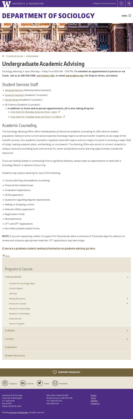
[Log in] (121, 3)
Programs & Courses (14, 56)
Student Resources (15, 355)
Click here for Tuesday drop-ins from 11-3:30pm (38, 116)
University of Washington (18, 412)
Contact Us (95, 403)
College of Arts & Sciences (104, 3)
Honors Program (16, 323)
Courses (9, 338)
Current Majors (16, 288)
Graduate (10, 330)
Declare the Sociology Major (22, 283)
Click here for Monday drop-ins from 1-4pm (35, 112)
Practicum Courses (17, 303)
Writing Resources (17, 298)
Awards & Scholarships (19, 313)
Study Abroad (15, 318)
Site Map (94, 401)
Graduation (11, 347)
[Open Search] (129, 3)
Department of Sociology (48, 15)
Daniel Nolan (12, 99)
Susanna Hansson (14, 95)
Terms (93, 398)
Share (6, 256)
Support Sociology (66, 372)
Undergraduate (32, 56)
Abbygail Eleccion (14, 90)
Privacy (93, 395)
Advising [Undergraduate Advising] (13, 293)
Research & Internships (19, 308)
